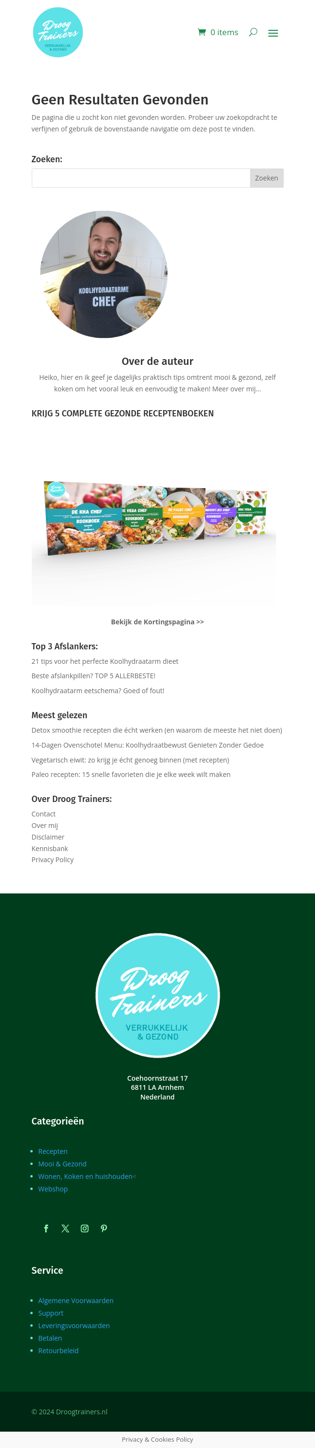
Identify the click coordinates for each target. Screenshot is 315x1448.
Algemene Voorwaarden (76, 1300)
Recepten (53, 1151)
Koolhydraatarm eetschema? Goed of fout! (98, 690)
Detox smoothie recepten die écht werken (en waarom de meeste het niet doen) (157, 730)
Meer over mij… (236, 388)
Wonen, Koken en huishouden (85, 1176)
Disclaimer (48, 836)
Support (51, 1313)
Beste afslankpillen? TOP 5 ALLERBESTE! (94, 675)
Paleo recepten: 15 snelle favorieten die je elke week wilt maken (131, 774)
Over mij (45, 825)
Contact (44, 813)
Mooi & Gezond (62, 1163)
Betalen (50, 1338)
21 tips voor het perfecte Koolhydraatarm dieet (105, 661)
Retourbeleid (58, 1350)
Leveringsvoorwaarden (74, 1325)
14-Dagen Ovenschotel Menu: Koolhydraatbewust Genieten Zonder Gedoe (148, 745)
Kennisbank (50, 848)
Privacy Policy (53, 859)
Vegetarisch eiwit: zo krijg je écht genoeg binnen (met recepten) (130, 759)
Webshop (53, 1188)
